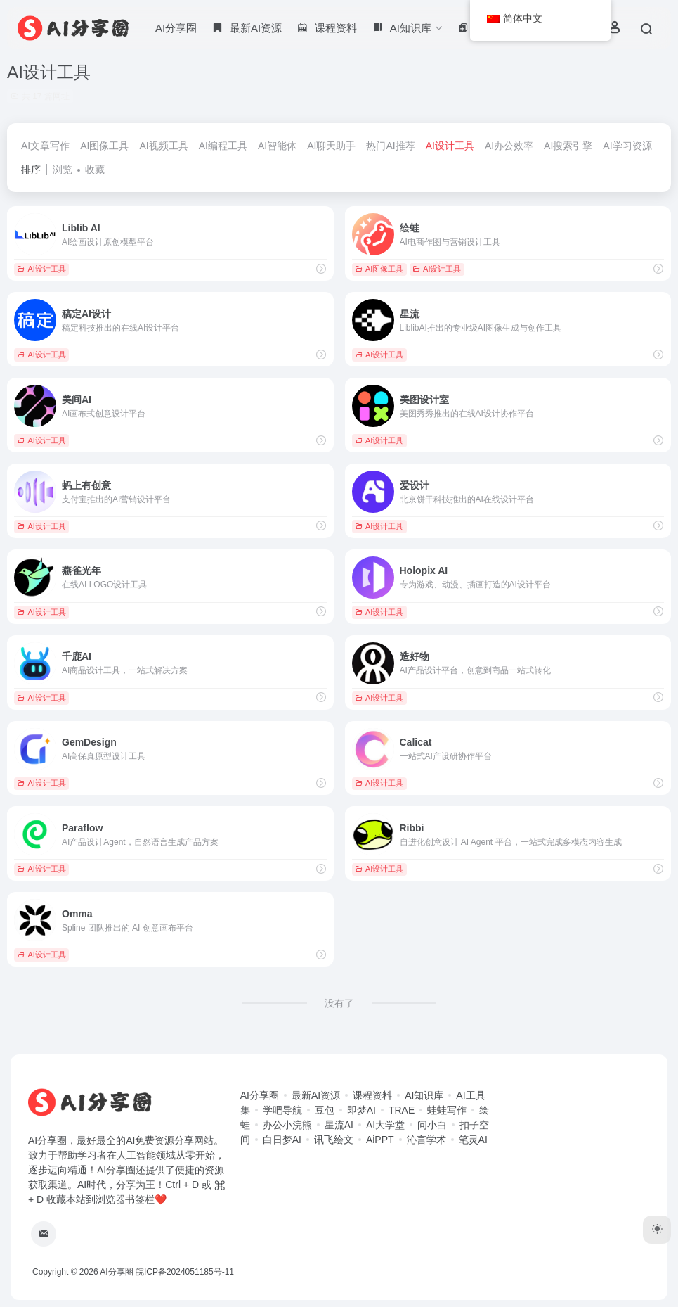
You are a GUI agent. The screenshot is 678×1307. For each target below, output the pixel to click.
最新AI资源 (316, 1095)
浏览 (62, 169)
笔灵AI (473, 1139)
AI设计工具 (450, 145)
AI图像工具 (104, 145)
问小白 (432, 1124)
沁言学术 (426, 1139)
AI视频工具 (163, 145)
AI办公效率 (509, 145)
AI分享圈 (176, 28)
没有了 (339, 1003)
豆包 (324, 1110)
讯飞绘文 (333, 1139)
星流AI (339, 1124)
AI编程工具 (223, 145)
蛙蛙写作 (447, 1110)
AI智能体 (277, 145)
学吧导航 (282, 1110)
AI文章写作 (45, 145)
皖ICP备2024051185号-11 (185, 1272)
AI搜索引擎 (568, 145)
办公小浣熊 (287, 1124)
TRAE (402, 1110)
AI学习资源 (627, 145)
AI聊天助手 (331, 145)
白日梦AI (282, 1139)
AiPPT (380, 1139)
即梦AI (361, 1110)
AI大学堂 (385, 1124)
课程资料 (372, 1095)
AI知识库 (424, 1095)
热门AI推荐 (390, 145)
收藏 (95, 169)
